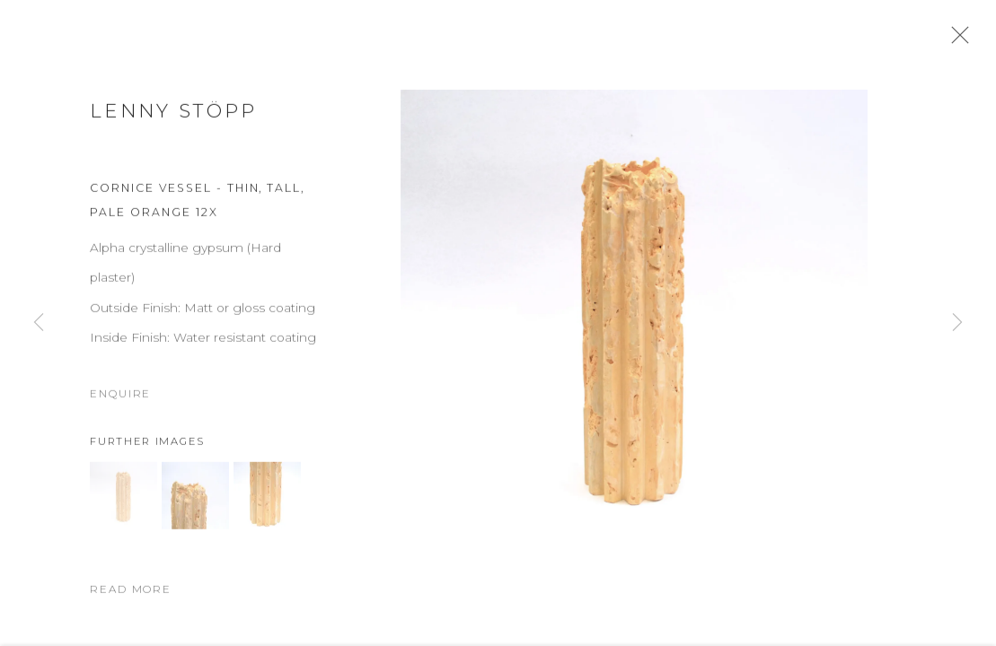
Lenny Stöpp (174, 123)
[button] (123, 508)
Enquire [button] (120, 406)
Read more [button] (131, 602)
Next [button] (957, 323)
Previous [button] (38, 323)
